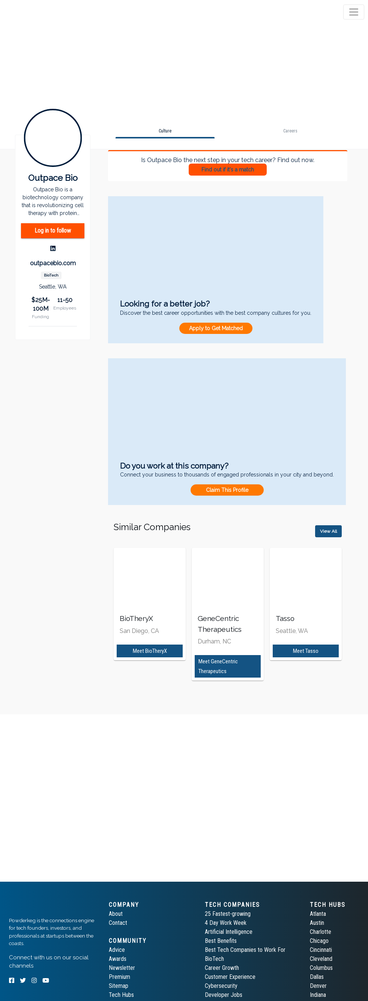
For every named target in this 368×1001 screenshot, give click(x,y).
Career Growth (222, 967)
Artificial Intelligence (228, 931)
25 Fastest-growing (228, 913)
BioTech (214, 958)
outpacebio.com (53, 263)
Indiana (318, 994)
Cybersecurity (221, 985)
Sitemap (118, 985)
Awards (117, 958)
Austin (317, 922)
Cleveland (321, 958)
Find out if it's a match (227, 170)
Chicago (319, 940)
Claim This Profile (227, 490)
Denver (318, 985)
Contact (118, 922)
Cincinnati (321, 949)
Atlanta (318, 913)
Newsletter (122, 967)
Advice (117, 949)
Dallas (317, 976)
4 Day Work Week (225, 922)
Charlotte (320, 931)
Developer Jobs (223, 994)
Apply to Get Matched (216, 328)
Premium (119, 976)
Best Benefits (221, 940)
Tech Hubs (121, 994)
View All (328, 531)
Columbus (321, 967)
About (116, 913)
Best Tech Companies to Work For (245, 949)
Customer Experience (230, 976)
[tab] (34, 12)
